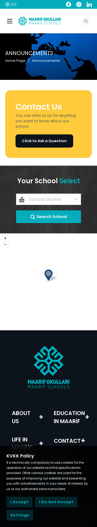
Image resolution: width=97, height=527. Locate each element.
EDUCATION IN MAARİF (69, 417)
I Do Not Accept (56, 502)
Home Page (15, 60)
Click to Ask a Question (44, 140)
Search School (48, 217)
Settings (19, 515)
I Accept (19, 502)
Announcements (46, 60)
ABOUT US (21, 417)
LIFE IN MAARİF (22, 443)
